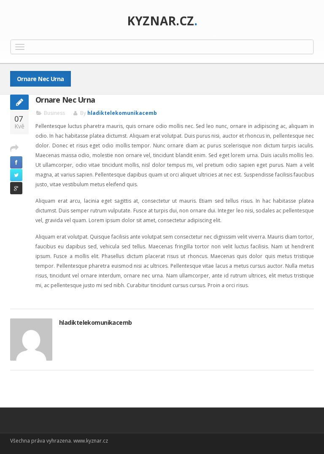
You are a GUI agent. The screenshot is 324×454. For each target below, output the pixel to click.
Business (54, 113)
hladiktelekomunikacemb (122, 113)
